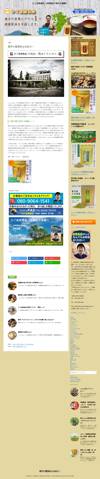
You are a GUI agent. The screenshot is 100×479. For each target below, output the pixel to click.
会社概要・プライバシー (78, 312)
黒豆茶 (72, 369)
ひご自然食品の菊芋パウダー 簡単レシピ (31, 307)
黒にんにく (73, 365)
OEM (71, 317)
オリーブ (73, 326)
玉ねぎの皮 (73, 354)
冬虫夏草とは (74, 347)
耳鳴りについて (75, 356)
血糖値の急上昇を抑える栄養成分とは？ (30, 282)
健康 (71, 343)
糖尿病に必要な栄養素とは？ (27, 295)
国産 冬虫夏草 (75, 349)
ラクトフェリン (75, 336)
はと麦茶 (73, 319)
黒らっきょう (74, 367)
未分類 (72, 350)
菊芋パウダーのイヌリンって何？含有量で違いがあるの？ (36, 320)
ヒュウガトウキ (75, 328)
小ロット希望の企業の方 (78, 227)
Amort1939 (33, 98)
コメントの (75, 379)
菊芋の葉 (73, 360)
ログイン (73, 376)
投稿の (74, 377)
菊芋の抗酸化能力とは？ (20, 346)
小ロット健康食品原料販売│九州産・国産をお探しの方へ (88, 437)
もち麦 (72, 323)
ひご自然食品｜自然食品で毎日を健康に (50, 3)
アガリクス (73, 325)
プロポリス (73, 332)
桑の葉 (72, 352)
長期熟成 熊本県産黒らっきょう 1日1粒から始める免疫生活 (88, 405)
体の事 (72, 341)
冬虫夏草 (73, 345)
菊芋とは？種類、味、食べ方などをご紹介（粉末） (88, 452)
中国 (71, 339)
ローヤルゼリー (75, 337)
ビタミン (73, 330)
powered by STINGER (69, 476)
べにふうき (73, 321)
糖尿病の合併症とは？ (25, 332)
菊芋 (10, 251)
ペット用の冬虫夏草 (76, 334)
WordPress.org (75, 381)
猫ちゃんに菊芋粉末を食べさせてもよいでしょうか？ (88, 421)
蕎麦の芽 (73, 363)
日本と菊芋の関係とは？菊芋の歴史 (23, 344)
